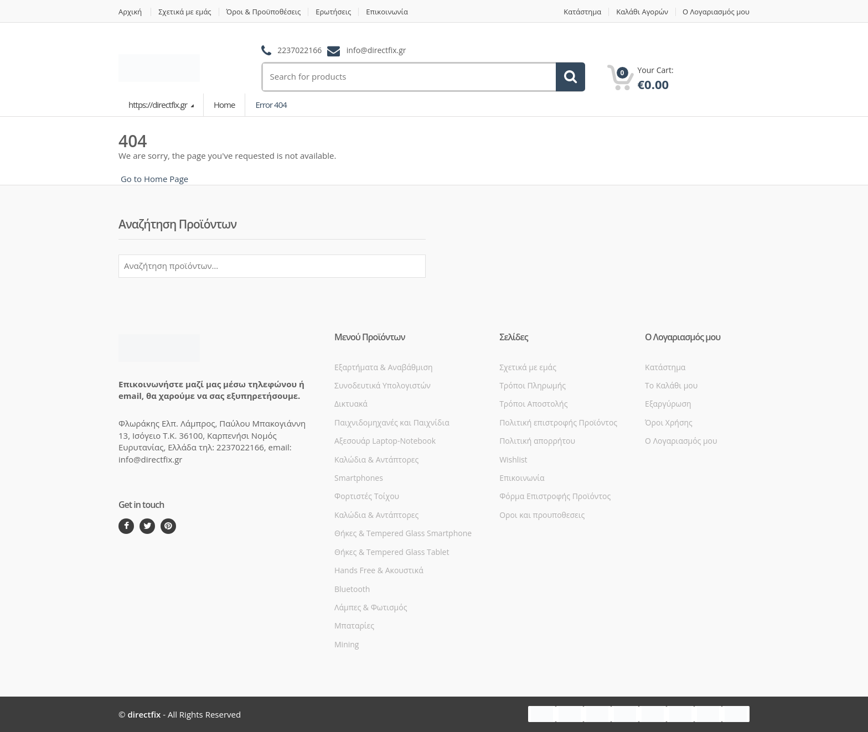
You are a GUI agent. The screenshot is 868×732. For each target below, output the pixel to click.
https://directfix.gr (158, 104)
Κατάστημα (582, 12)
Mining (346, 644)
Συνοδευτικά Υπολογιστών (382, 385)
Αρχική (130, 12)
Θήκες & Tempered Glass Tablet (391, 552)
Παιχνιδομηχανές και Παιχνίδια (392, 422)
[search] (404, 77)
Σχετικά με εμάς (184, 12)
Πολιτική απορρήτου (537, 440)
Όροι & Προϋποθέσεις (263, 12)
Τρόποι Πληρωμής (532, 385)
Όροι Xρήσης (669, 422)
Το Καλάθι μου (671, 385)
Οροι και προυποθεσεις (542, 515)
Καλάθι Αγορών (642, 12)
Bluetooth (352, 589)
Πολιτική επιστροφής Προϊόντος (558, 422)
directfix (144, 714)
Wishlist (513, 459)
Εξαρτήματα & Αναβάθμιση (383, 367)
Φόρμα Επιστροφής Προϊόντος (555, 496)
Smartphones (358, 478)
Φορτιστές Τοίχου (366, 496)
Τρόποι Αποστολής (533, 403)
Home (224, 104)
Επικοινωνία (387, 12)
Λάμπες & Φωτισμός (370, 607)
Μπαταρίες (354, 625)
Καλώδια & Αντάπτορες (376, 459)
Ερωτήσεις (334, 12)
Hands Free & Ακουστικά (378, 570)
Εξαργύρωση (668, 403)
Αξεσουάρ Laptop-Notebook (385, 440)
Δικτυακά (351, 403)
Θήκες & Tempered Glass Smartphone (403, 533)
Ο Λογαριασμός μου (716, 12)
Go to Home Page (153, 178)
